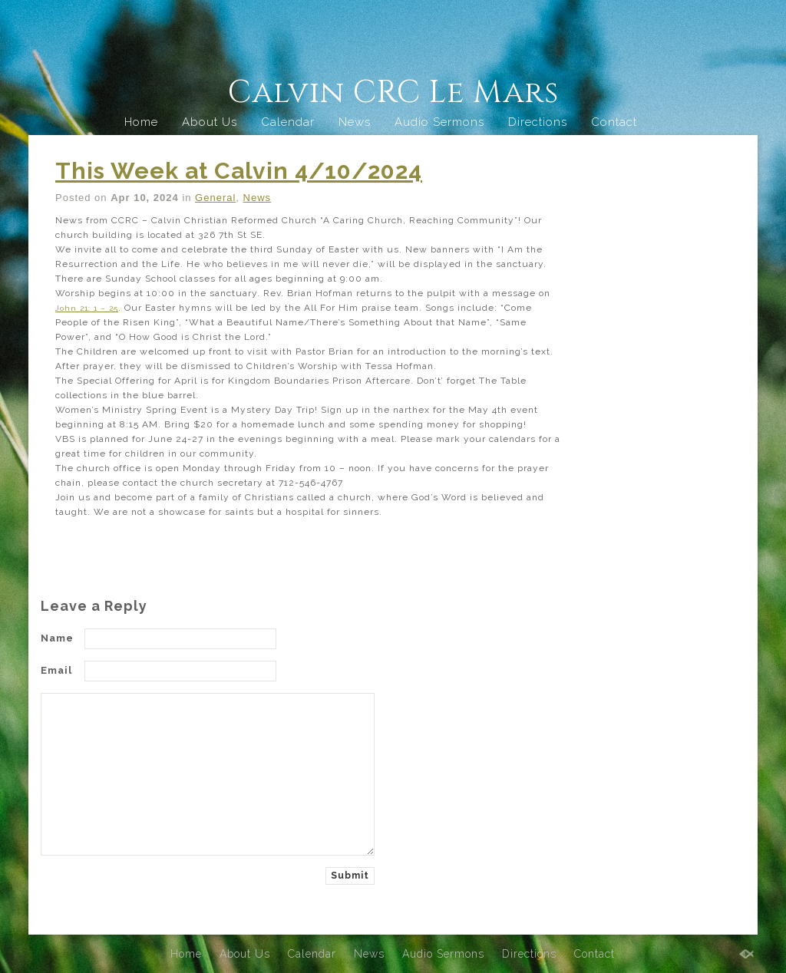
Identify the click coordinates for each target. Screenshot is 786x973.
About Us (209, 122)
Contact (614, 122)
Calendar (288, 122)
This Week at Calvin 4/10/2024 (238, 170)
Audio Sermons (439, 122)
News (355, 122)
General (215, 197)
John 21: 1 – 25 (91, 307)
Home (141, 122)
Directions (537, 122)
